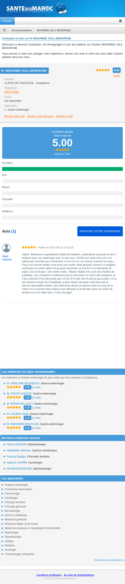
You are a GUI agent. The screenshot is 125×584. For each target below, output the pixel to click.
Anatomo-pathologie (16, 484)
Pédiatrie (10, 545)
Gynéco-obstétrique (16, 515)
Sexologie (10, 549)
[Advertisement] (61, 338)
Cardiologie (11, 497)
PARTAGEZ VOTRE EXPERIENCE (100, 231)
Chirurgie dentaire (15, 502)
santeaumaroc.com (62, 8)
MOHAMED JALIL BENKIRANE (54, 30)
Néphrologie (12, 532)
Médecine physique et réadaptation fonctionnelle (32, 528)
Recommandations (22, 30)
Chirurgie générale (15, 506)
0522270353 (11, 91)
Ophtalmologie (13, 536)
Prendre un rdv (64, 116)
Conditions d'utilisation (49, 574)
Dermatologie (12, 510)
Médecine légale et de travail (21, 523)
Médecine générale (16, 519)
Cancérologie (12, 493)
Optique (9, 541)
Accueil (7, 21)
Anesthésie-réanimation (18, 489)
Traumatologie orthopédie (19, 554)
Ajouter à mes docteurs (40, 116)
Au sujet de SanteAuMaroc (79, 574)
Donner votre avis (14, 116)
